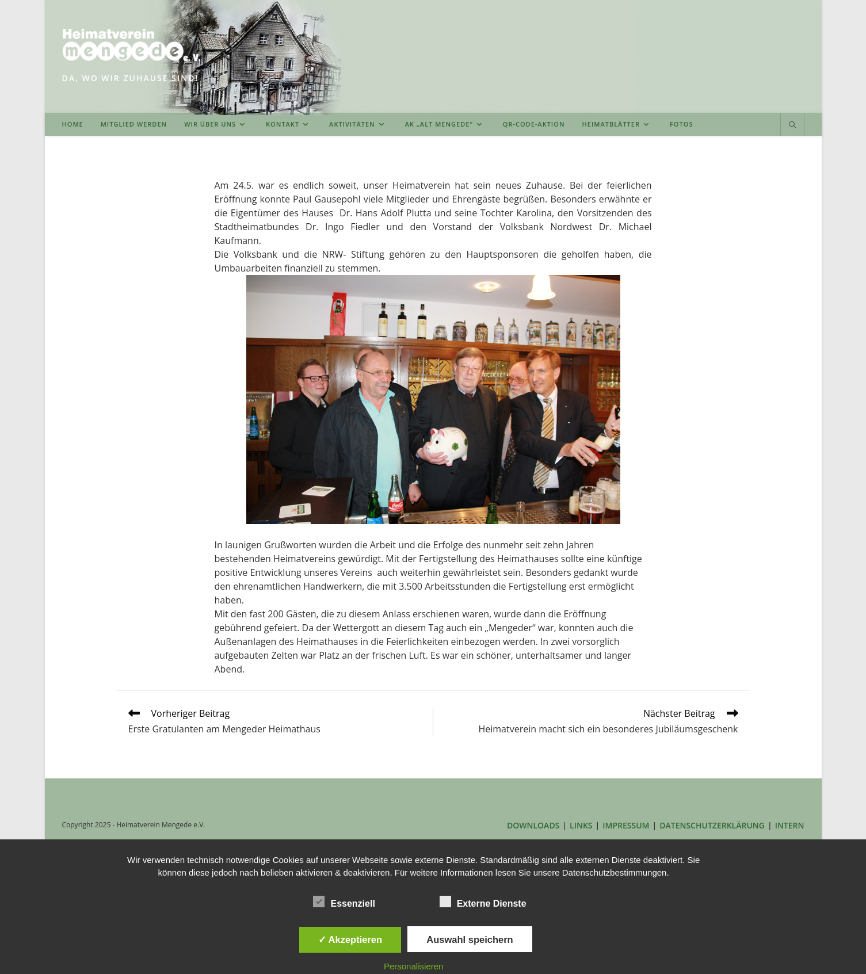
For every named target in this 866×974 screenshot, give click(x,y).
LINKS (581, 825)
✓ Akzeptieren (350, 939)
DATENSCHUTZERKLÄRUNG (712, 825)
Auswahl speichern (469, 939)
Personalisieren (413, 966)
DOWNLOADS (533, 825)
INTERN (789, 825)
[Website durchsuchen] (792, 125)
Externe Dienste (483, 901)
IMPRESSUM (625, 825)
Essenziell (344, 901)
